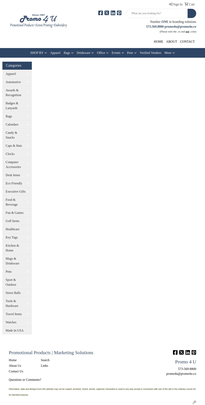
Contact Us (16, 371)
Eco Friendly (14, 183)
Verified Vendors (150, 52)
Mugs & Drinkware (12, 261)
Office (101, 52)
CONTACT (187, 41)
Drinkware (83, 52)
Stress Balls (13, 292)
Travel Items (14, 314)
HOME (158, 41)
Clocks (10, 154)
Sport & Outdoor (11, 282)
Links (44, 365)
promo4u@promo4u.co (180, 26)
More (167, 52)
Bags (67, 52)
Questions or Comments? (25, 379)
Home (13, 360)
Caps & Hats (14, 145)
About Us (15, 365)
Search (45, 360)
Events (116, 52)
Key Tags (12, 237)
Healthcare (12, 229)
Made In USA (15, 330)
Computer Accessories (13, 164)
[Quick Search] (157, 13)
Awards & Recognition (13, 92)
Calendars (12, 124)
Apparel (55, 52)
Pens (130, 52)
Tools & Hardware (12, 303)
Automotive (13, 82)
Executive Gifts (16, 191)
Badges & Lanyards (12, 106)
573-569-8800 (187, 369)
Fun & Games (15, 212)
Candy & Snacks (11, 135)
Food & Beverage (12, 202)
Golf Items (12, 221)
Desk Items (13, 175)
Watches (11, 322)
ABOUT (171, 41)
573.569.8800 (155, 26)
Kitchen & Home (12, 248)
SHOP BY (37, 52)
